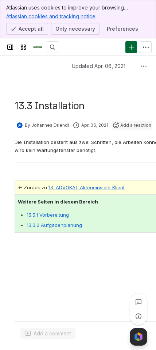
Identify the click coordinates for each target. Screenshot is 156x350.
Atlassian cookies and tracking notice (50, 16)
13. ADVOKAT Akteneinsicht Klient (86, 187)
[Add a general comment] (47, 333)
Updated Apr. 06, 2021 (98, 66)
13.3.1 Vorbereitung (48, 215)
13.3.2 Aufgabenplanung (54, 225)
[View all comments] (138, 302)
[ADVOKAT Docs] (38, 47)
